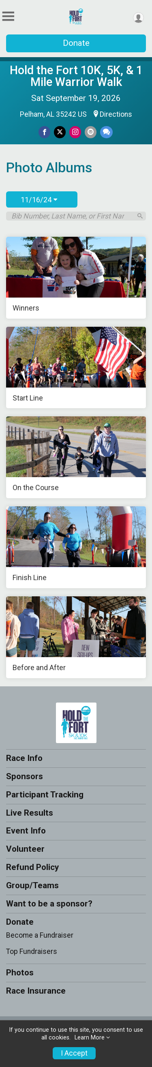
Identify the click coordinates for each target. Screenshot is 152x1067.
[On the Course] (76, 457)
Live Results (29, 813)
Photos (20, 972)
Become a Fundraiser (39, 935)
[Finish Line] (76, 547)
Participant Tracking (44, 794)
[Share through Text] (106, 132)
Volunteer (25, 849)
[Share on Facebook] (44, 132)
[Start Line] (76, 368)
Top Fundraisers (31, 951)
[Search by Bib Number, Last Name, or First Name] (71, 216)
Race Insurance (36, 991)
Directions (116, 114)
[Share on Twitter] (60, 132)
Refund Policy (32, 867)
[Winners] (76, 278)
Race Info (24, 758)
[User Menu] (138, 17)
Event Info (26, 831)
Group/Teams (32, 885)
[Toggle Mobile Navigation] (8, 16)
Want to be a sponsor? (49, 903)
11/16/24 (39, 199)
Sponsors (24, 776)
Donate (76, 43)
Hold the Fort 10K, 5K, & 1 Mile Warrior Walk (76, 76)
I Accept (74, 1053)
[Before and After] (76, 637)
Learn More (90, 1037)
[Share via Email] (90, 132)
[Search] (140, 215)
